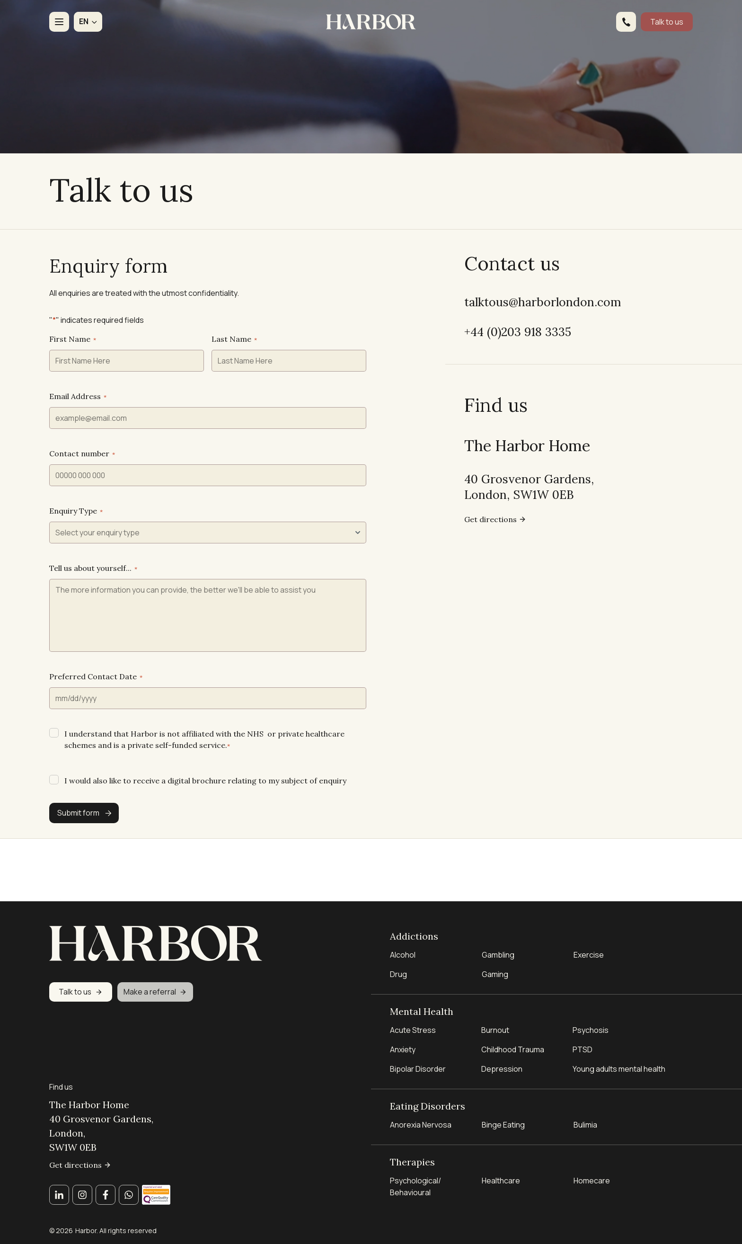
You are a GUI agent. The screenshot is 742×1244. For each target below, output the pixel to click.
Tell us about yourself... (93, 607)
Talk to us (666, 22)
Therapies (412, 1159)
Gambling (498, 947)
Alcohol (402, 947)
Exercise (589, 947)
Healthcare (501, 1180)
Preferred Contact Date (95, 715)
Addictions (414, 927)
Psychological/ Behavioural (415, 1186)
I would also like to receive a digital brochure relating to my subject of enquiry (205, 820)
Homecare (592, 1180)
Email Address (77, 435)
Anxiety (402, 1044)
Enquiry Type (76, 550)
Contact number (82, 493)
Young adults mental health (619, 1063)
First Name (72, 378)
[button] (88, 22)
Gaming (495, 966)
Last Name (234, 378)
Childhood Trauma (513, 1044)
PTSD (582, 1044)
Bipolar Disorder (418, 1063)
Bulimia (585, 1122)
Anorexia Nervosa (420, 1122)
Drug (398, 966)
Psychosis (591, 1025)
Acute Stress (413, 1025)
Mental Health (421, 1004)
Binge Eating (503, 1122)
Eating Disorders (427, 1101)
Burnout (495, 1025)
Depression (501, 1063)
